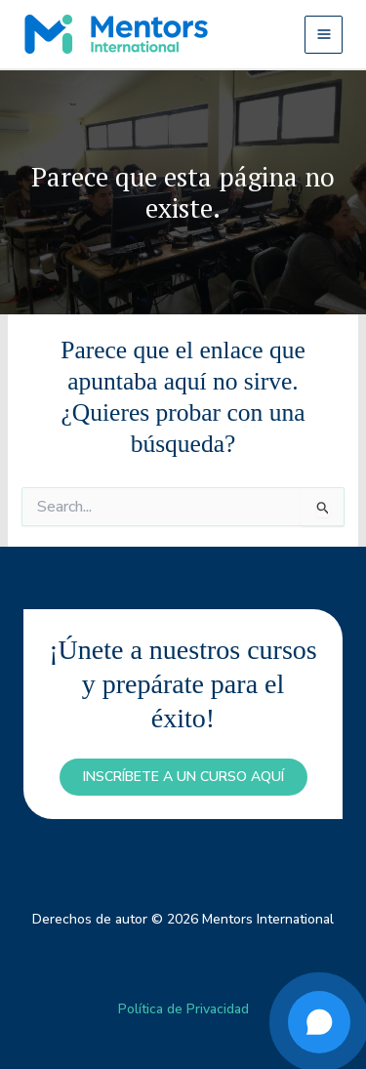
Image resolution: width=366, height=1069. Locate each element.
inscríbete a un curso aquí (183, 776)
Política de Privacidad (183, 1009)
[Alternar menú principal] (324, 35)
